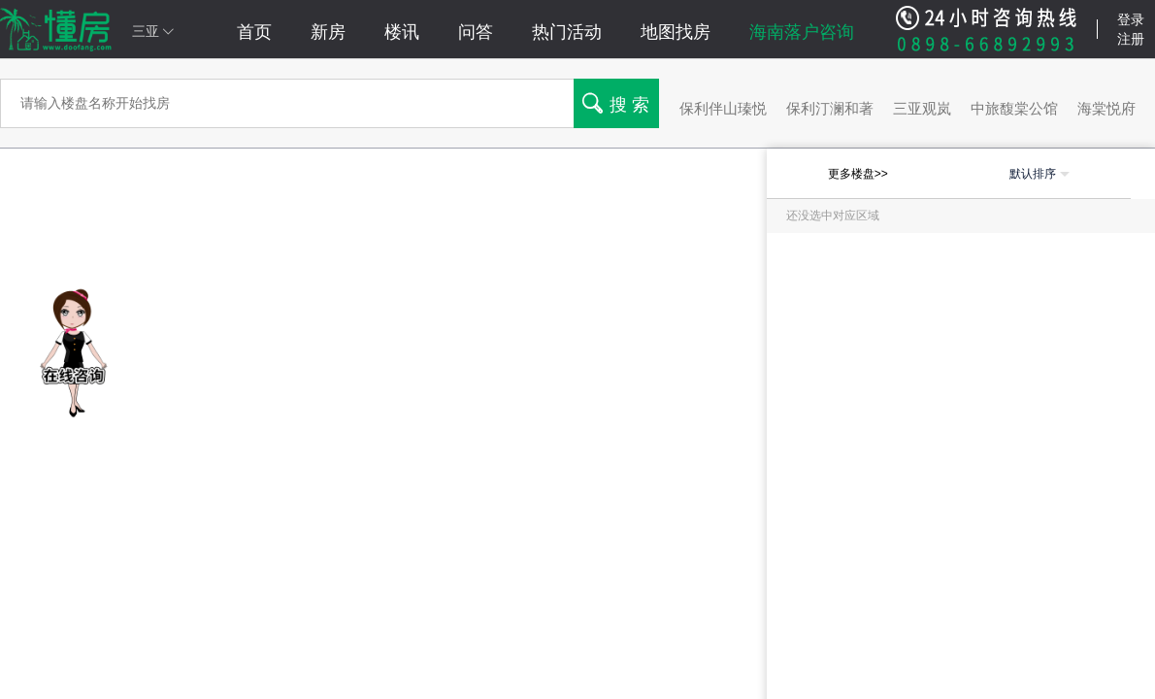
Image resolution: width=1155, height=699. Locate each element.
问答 (475, 32)
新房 (328, 32)
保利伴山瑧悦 (723, 108)
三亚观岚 (922, 108)
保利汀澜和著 (830, 108)
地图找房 (675, 32)
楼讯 (401, 32)
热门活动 (567, 32)
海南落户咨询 (801, 32)
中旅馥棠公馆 (1014, 108)
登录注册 (1130, 29)
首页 (254, 32)
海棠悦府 (1106, 108)
